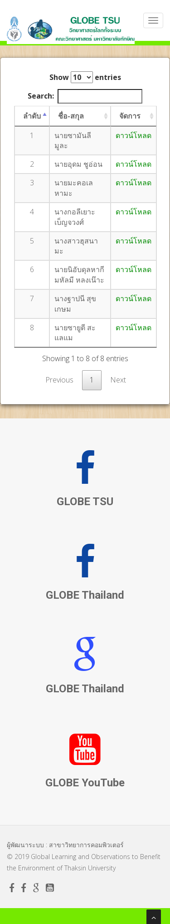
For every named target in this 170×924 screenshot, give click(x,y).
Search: (85, 96)
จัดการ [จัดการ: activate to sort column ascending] (130, 116)
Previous (59, 380)
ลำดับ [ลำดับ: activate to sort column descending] (32, 116)
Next (118, 380)
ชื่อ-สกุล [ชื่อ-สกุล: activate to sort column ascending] (71, 116)
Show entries (85, 77)
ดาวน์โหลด (133, 135)
